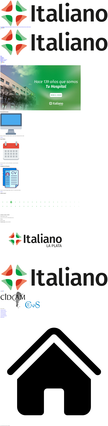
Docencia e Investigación (3, 59)
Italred (1, 56)
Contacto (1, 61)
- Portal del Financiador (3, 315)
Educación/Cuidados (3, 60)
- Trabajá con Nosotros (3, 311)
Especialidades (2, 58)
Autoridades (2, 57)
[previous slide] (0, 63)
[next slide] (1, 63)
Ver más (1, 137)
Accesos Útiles (2, 308)
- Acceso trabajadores (3, 314)
